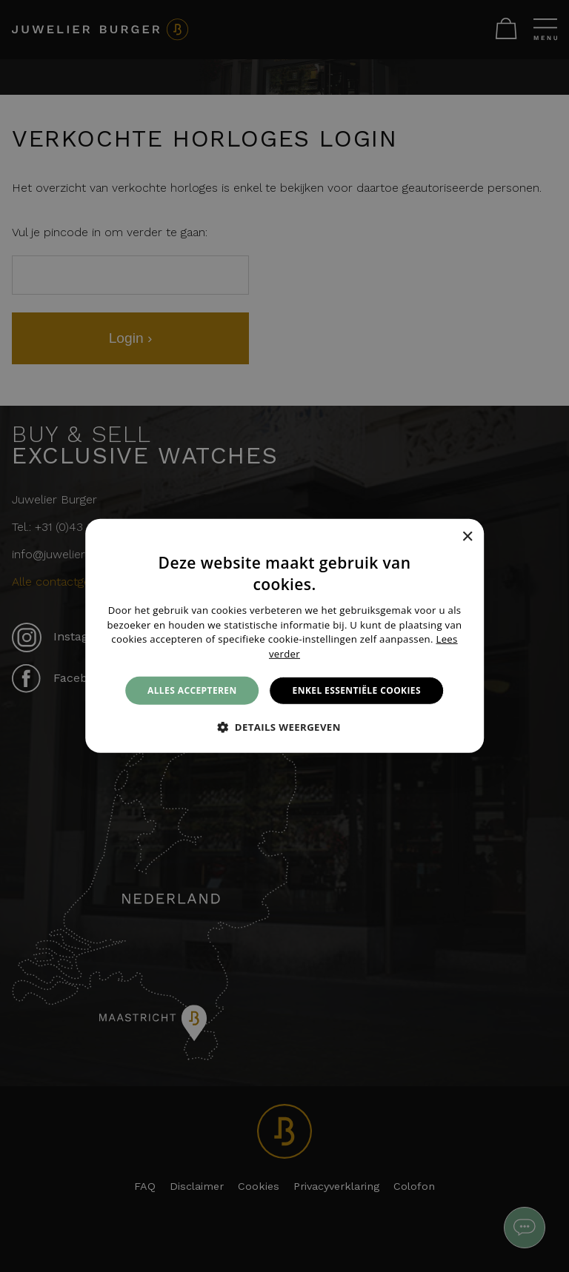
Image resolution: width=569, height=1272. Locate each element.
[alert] (284, 636)
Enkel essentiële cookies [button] (357, 690)
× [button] (467, 536)
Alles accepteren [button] (192, 690)
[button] (284, 727)
